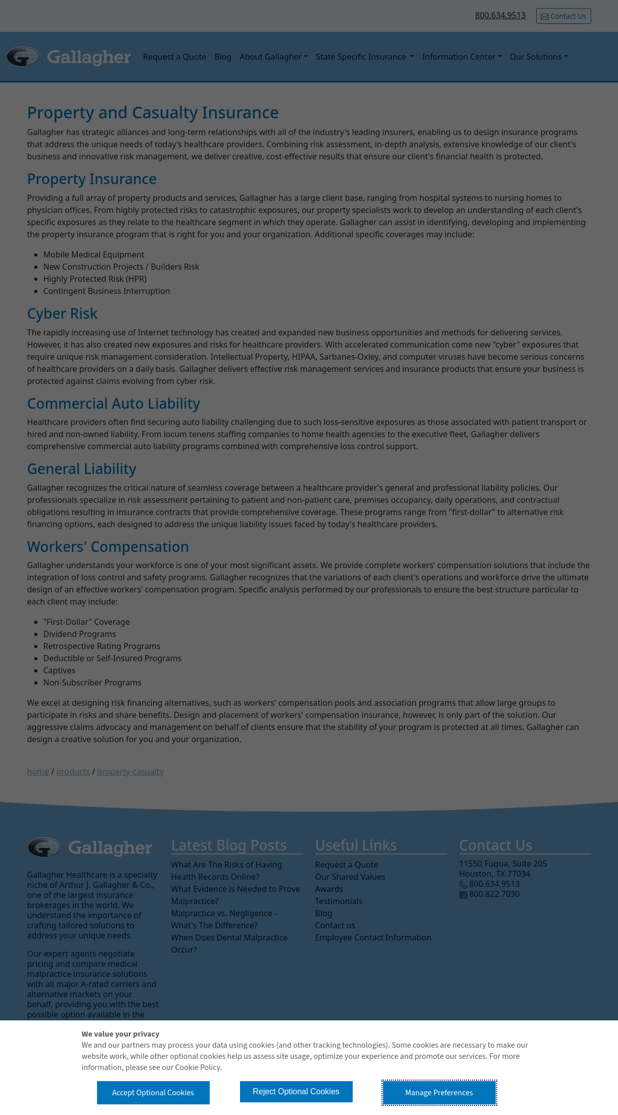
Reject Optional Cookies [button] (296, 1091)
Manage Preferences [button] (439, 1092)
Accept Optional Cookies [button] (153, 1092)
